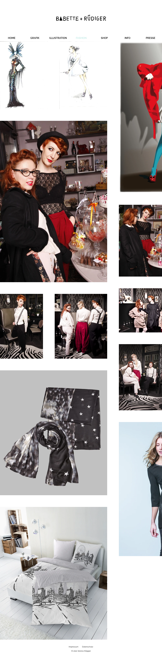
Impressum (73, 647)
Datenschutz (87, 647)
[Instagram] (155, 329)
